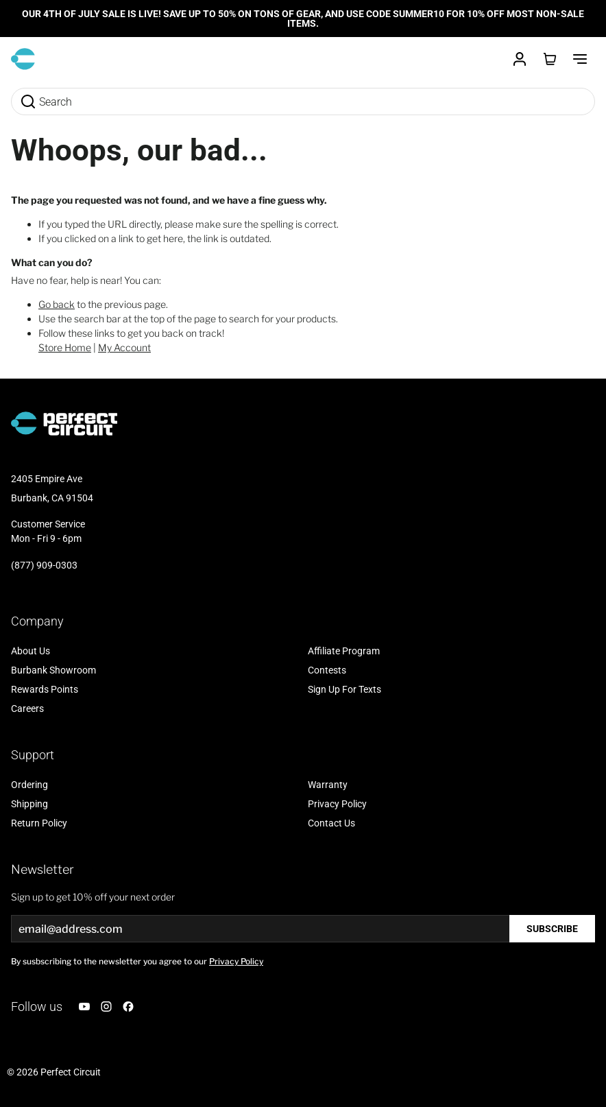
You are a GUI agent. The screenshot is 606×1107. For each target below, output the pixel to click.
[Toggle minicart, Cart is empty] (550, 59)
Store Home (64, 347)
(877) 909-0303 (44, 565)
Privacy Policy (236, 961)
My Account (124, 347)
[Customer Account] (520, 59)
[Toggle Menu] (580, 59)
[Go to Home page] (23, 59)
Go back (56, 304)
